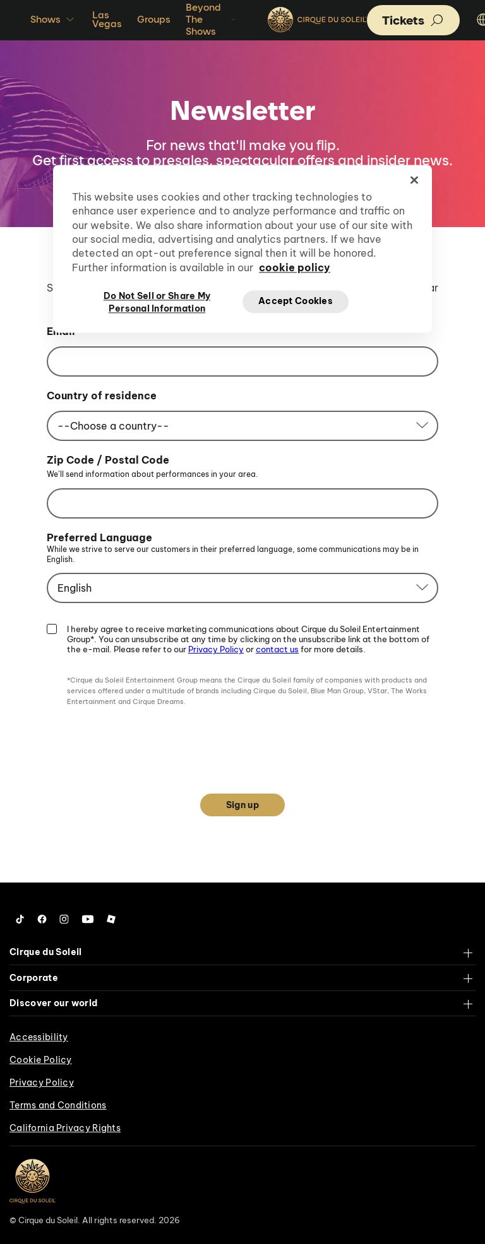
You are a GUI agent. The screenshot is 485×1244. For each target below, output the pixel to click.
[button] (413, 20)
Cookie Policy (40, 1059)
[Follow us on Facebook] (42, 919)
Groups (154, 19)
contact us (277, 649)
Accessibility (38, 1037)
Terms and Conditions (58, 1105)
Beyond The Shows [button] (211, 19)
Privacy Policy (216, 649)
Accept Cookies (295, 301)
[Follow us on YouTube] (87, 919)
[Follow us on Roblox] (111, 919)
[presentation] (242, 743)
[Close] (414, 180)
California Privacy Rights (65, 1128)
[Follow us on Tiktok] (20, 919)
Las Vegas (107, 19)
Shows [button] (53, 19)
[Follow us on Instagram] (64, 919)
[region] (242, 248)
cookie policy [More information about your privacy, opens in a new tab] (294, 267)
